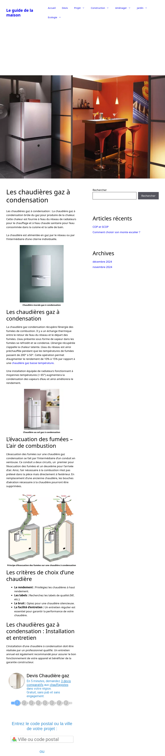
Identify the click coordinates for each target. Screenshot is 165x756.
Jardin (143, 8)
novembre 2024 (102, 267)
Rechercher (100, 190)
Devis (65, 7)
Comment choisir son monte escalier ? (116, 232)
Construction (101, 8)
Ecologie (56, 17)
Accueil (52, 7)
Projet (81, 8)
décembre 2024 (102, 261)
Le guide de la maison (19, 13)
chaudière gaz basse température (33, 363)
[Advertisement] (82, 50)
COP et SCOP (101, 227)
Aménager (124, 8)
